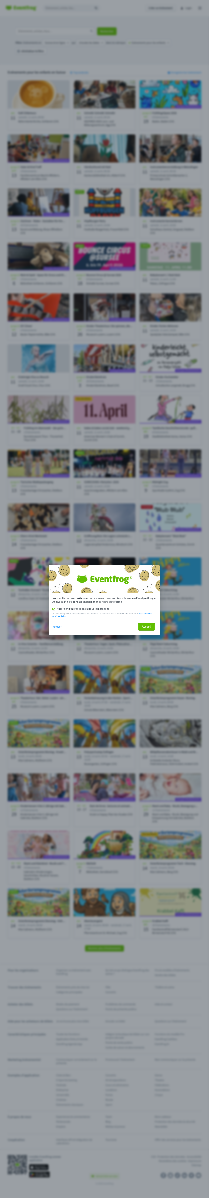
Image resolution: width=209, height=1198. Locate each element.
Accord (146, 626)
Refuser (57, 626)
